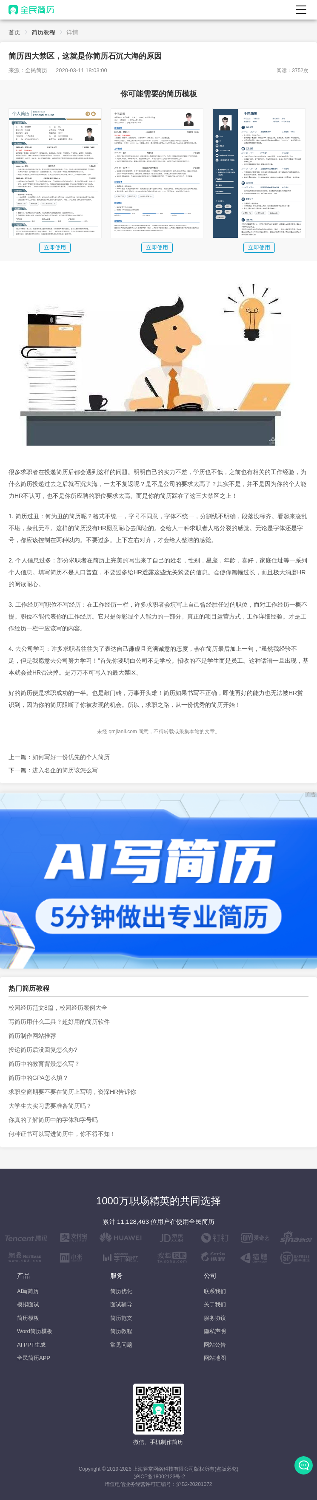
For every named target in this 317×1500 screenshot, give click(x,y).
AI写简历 (28, 1291)
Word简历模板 (34, 1331)
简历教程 (43, 32)
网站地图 (215, 1358)
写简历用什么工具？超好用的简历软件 (59, 1021)
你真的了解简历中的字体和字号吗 (53, 1119)
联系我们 (215, 1291)
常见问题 (121, 1345)
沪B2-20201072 (194, 1484)
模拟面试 (28, 1304)
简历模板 (28, 1318)
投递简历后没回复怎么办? (43, 1049)
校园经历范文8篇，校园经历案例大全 (58, 1007)
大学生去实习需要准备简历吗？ (50, 1105)
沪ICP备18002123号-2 (159, 1477)
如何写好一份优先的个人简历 (71, 757)
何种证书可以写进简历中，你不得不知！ (62, 1133)
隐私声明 (215, 1331)
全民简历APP (33, 1358)
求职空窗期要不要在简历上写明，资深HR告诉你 (72, 1091)
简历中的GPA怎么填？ (39, 1077)
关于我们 (215, 1304)
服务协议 (215, 1318)
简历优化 (121, 1291)
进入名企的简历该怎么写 (65, 770)
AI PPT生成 (31, 1345)
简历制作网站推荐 (32, 1035)
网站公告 (215, 1345)
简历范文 (121, 1318)
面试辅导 (121, 1304)
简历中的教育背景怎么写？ (44, 1063)
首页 (14, 32)
